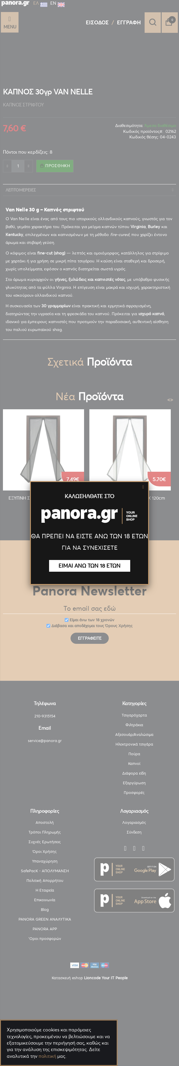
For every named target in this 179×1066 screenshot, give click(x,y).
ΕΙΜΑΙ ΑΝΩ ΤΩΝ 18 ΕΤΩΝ (89, 565)
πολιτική (47, 1056)
